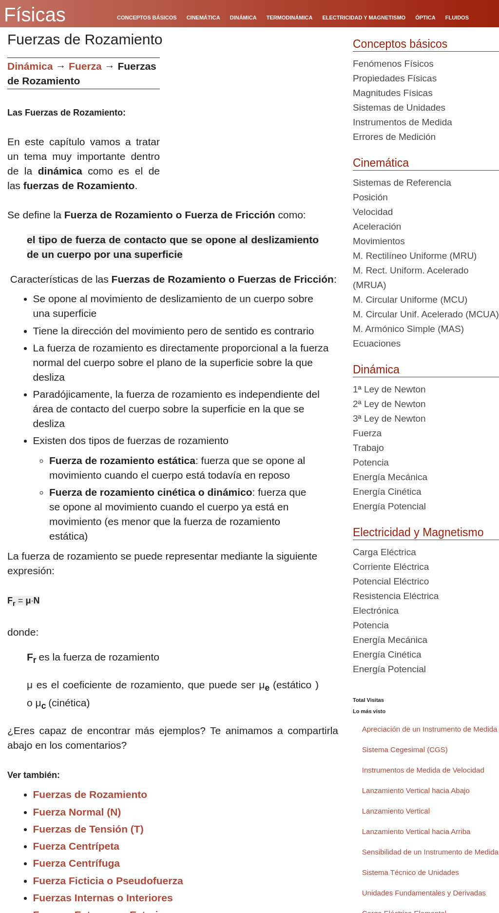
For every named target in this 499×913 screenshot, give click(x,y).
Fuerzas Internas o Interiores (103, 897)
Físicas (35, 14)
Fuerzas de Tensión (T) (88, 829)
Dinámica (30, 66)
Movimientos (379, 241)
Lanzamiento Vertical (396, 811)
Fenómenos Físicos (393, 63)
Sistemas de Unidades (399, 107)
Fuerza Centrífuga (76, 863)
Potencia (371, 462)
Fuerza (85, 66)
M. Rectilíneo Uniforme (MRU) (415, 256)
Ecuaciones (377, 343)
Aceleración (377, 226)
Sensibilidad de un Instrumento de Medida (430, 852)
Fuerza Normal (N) (77, 811)
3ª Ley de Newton (389, 418)
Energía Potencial (389, 506)
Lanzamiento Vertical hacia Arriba (416, 831)
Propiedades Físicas (395, 78)
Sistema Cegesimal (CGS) (405, 749)
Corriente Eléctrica (391, 567)
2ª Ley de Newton (389, 404)
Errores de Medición (394, 137)
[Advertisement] (252, 126)
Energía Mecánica (390, 477)
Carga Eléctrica (384, 552)
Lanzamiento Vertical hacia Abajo (416, 790)
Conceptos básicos (400, 44)
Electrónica (376, 610)
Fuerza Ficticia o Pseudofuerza (108, 880)
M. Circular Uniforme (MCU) (410, 299)
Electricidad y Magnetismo (418, 532)
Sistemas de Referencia (402, 182)
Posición (370, 197)
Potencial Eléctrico (391, 581)
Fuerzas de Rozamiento (90, 794)
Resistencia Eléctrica (396, 596)
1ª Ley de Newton (389, 389)
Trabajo (368, 448)
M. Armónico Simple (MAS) (408, 329)
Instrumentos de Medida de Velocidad (423, 770)
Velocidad (373, 212)
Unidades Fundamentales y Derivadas (424, 893)
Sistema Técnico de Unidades (410, 872)
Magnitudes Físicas (393, 93)
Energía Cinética (387, 491)
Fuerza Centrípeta (76, 846)
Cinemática (381, 162)
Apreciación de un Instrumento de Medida (430, 729)
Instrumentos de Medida (402, 122)
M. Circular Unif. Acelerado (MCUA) (426, 314)
